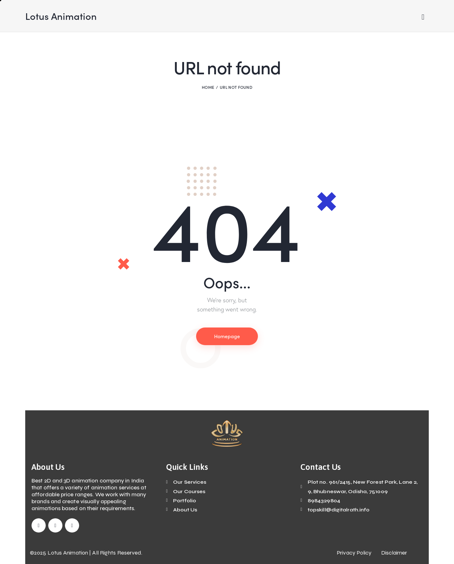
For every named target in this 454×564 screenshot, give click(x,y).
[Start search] (423, 17)
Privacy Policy (354, 552)
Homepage (227, 336)
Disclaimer (394, 552)
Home (208, 87)
